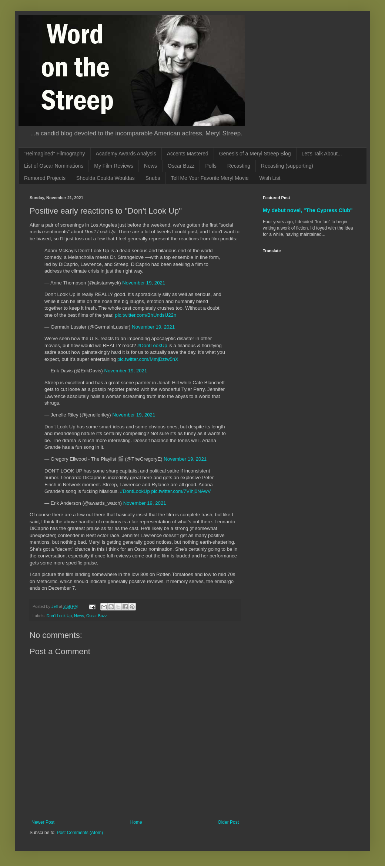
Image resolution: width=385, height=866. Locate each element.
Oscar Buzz (181, 166)
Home (136, 822)
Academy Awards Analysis (126, 154)
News (150, 166)
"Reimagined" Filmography (54, 154)
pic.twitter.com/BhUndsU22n (146, 315)
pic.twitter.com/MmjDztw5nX (147, 359)
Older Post (228, 822)
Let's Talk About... (322, 154)
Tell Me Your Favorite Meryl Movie (210, 178)
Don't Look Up (59, 615)
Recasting (238, 166)
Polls (210, 166)
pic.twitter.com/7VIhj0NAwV (181, 491)
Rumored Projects (45, 178)
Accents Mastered (187, 154)
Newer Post (42, 822)
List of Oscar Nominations (53, 166)
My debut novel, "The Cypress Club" (308, 210)
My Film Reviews (113, 166)
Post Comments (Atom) (80, 832)
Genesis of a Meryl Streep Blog (255, 154)
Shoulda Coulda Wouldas (105, 178)
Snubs (152, 178)
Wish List (270, 178)
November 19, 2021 (143, 283)
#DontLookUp (152, 345)
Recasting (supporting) (287, 166)
